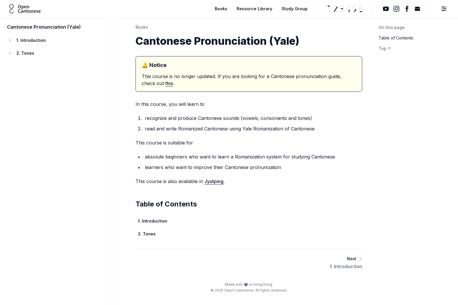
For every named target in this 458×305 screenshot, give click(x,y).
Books (221, 8)
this (169, 83)
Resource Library (254, 8)
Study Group (295, 8)
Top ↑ (385, 48)
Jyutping (213, 181)
